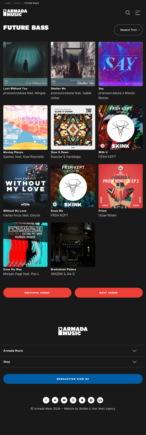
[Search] (128, 13)
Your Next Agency (103, 408)
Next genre (109, 292)
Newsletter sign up (73, 379)
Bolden (83, 408)
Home (8, 3)
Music (17, 3)
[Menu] (138, 13)
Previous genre (37, 292)
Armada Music (15, 13)
